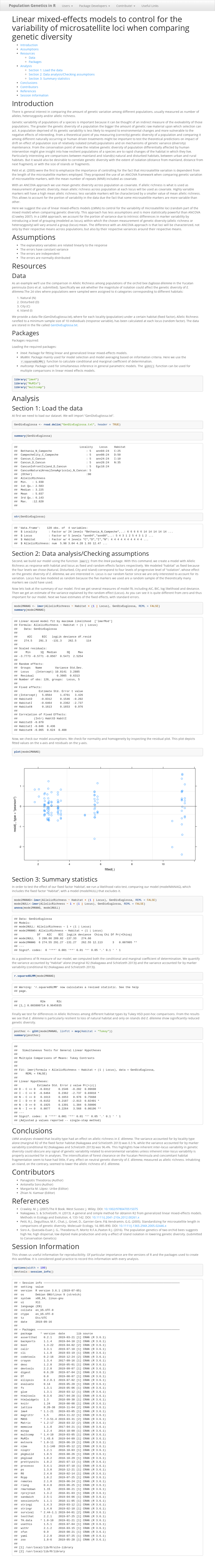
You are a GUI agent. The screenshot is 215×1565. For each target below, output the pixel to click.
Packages (35, 62)
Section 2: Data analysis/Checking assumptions (62, 74)
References (28, 91)
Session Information (34, 95)
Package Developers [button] (94, 6)
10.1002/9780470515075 (121, 1208)
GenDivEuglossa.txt (64, 325)
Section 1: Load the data (46, 70)
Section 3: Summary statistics (49, 79)
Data (32, 58)
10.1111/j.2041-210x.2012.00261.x (115, 1216)
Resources (27, 53)
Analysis (26, 66)
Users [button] (67, 6)
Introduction (29, 45)
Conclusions (28, 83)
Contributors (29, 87)
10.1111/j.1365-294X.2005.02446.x (142, 1224)
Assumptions (29, 49)
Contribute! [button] (125, 6)
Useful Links (150, 6)
